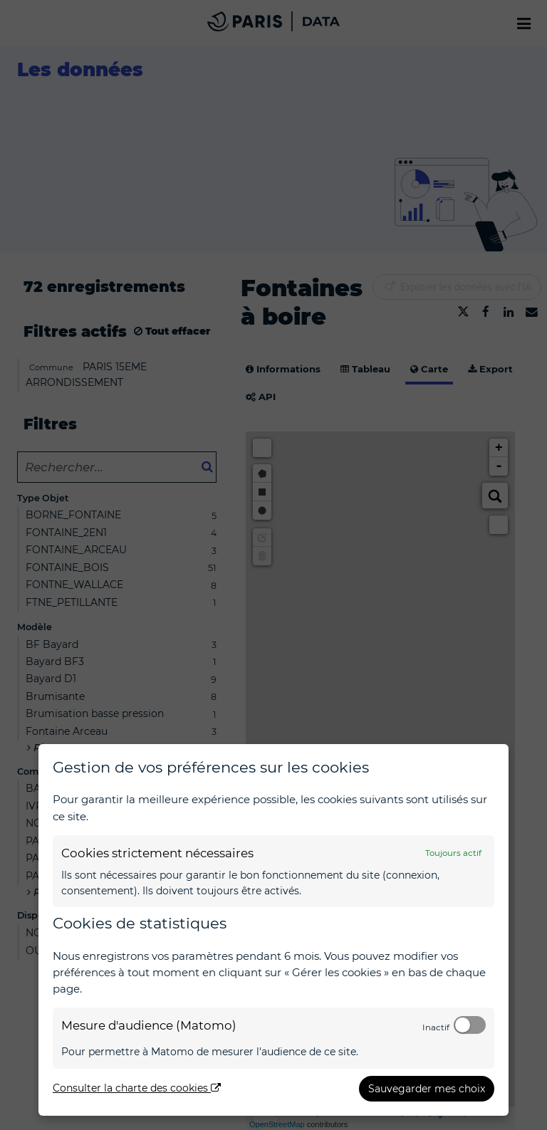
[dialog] (273, 930)
